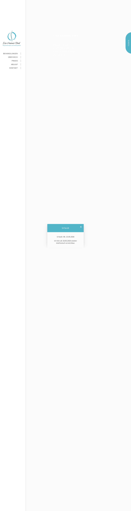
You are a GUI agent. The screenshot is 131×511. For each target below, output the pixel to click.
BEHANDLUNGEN (10, 53)
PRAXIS (15, 61)
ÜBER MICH (13, 57)
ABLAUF (14, 64)
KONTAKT (13, 68)
